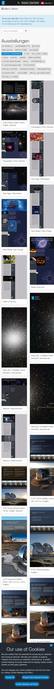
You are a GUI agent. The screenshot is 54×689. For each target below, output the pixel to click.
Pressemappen (43, 69)
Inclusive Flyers (39, 54)
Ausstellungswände (12, 54)
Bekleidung (7, 50)
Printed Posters (9, 69)
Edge (10, 674)
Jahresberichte (22, 46)
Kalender (33, 50)
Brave (10, 669)
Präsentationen (27, 69)
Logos (5, 58)
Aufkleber (22, 73)
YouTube (6, 577)
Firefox (10, 676)
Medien (23, 58)
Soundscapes (8, 73)
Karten (14, 58)
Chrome (11, 671)
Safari (10, 679)
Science (25, 3)
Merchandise (34, 58)
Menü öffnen (9, 8)
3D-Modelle (7, 46)
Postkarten (29, 65)
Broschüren (21, 50)
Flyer (26, 54)
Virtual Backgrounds (40, 73)
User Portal (34, 3)
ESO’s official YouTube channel (19, 580)
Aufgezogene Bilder (11, 61)
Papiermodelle (38, 61)
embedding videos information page (17, 596)
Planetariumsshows (11, 65)
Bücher (35, 46)
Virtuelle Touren (10, 77)
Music (26, 61)
